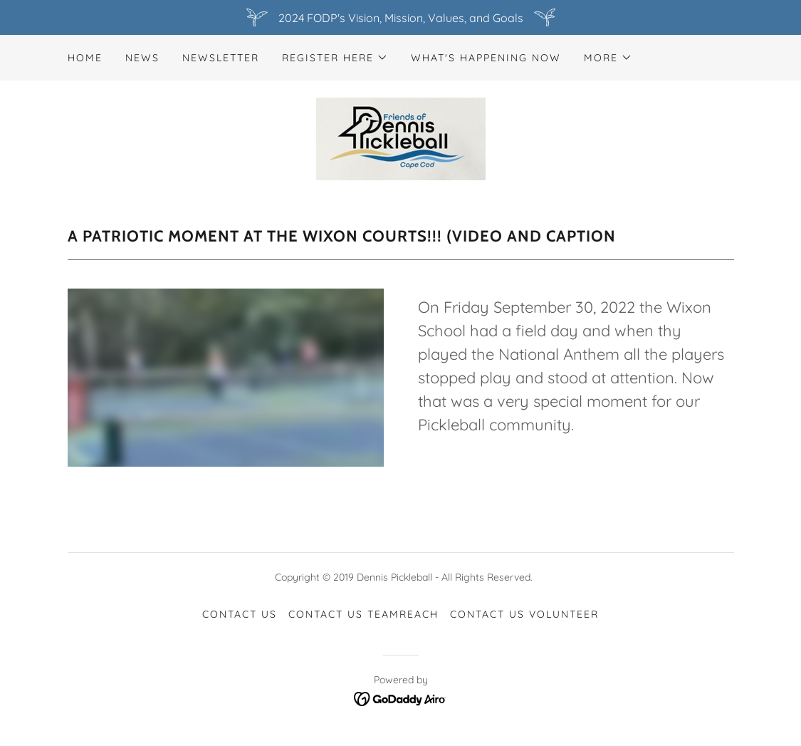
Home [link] (85, 57)
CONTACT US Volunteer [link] (524, 614)
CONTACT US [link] (239, 614)
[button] (335, 57)
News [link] (142, 57)
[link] (400, 137)
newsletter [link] (220, 57)
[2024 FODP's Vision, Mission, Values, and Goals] (400, 17)
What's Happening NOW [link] (486, 57)
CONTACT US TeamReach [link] (363, 614)
